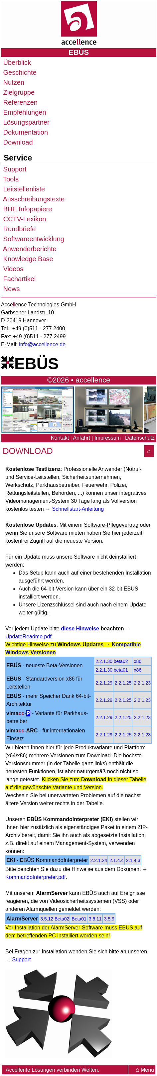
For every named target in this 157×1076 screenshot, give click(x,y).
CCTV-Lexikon (23, 219)
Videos (12, 268)
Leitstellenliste (23, 189)
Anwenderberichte (29, 249)
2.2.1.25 (123, 683)
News (10, 288)
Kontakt (60, 438)
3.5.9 (109, 918)
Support (14, 169)
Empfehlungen (23, 112)
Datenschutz (140, 438)
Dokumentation (24, 132)
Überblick (16, 62)
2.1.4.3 (133, 860)
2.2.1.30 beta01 (111, 670)
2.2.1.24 (98, 860)
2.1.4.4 (116, 860)
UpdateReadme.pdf (28, 636)
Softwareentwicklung (32, 239)
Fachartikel (18, 278)
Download (17, 142)
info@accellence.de (42, 344)
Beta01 (79, 918)
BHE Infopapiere (26, 209)
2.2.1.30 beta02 (111, 661)
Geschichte (19, 72)
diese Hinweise (80, 628)
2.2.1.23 (142, 683)
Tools (10, 179)
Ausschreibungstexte (33, 199)
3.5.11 (95, 918)
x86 (137, 661)
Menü (145, 1070)
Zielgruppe (18, 92)
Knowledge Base (27, 259)
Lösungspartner (25, 122)
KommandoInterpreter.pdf (35, 877)
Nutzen (12, 82)
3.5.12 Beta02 (54, 918)
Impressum (107, 438)
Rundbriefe (18, 229)
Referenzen (19, 102)
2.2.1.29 (103, 683)
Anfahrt (81, 438)
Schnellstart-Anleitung (78, 509)
